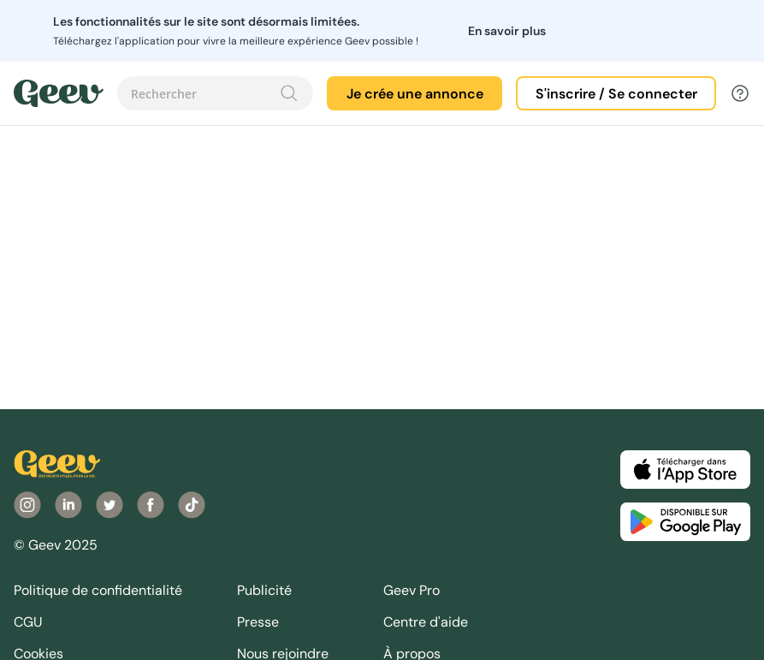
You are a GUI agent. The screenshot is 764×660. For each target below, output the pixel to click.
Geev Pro (411, 590)
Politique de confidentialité (98, 590)
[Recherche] (289, 93)
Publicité (264, 590)
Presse (258, 622)
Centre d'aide (425, 622)
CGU (28, 622)
